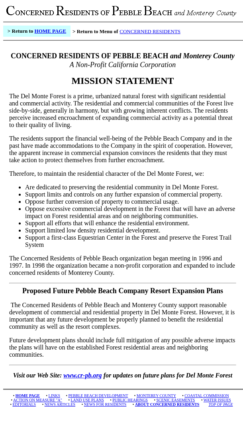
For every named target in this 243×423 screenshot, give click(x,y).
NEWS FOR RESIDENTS (105, 404)
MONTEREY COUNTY (156, 395)
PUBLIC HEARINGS (130, 400)
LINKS (54, 395)
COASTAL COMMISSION (206, 395)
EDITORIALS (24, 404)
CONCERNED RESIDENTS (150, 31)
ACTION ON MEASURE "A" (37, 400)
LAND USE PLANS (87, 400)
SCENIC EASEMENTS (175, 400)
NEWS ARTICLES (60, 404)
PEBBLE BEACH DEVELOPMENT (98, 395)
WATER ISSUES (217, 400)
